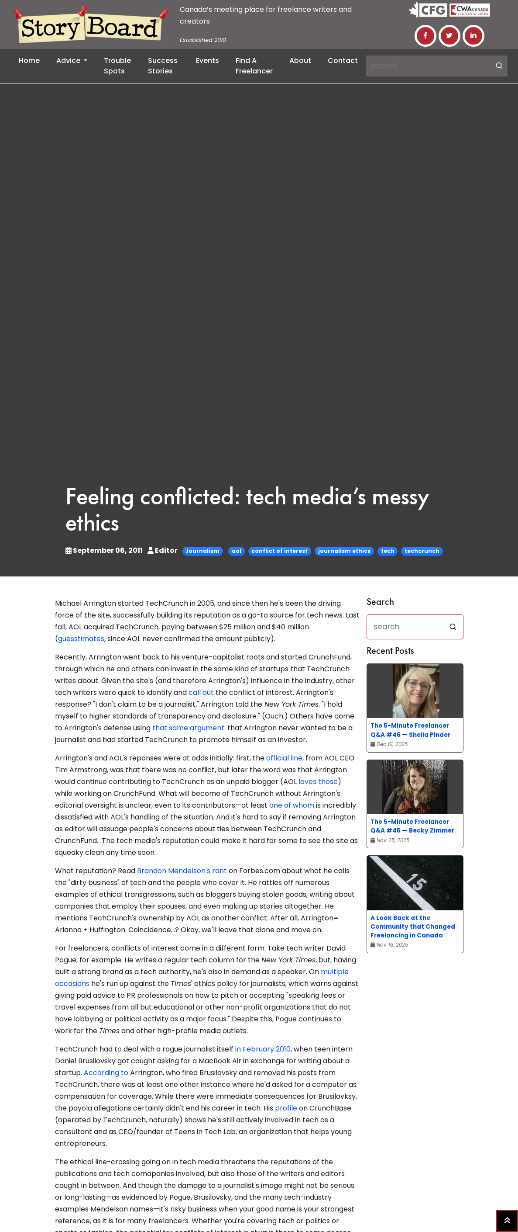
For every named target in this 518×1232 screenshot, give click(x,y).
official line (284, 758)
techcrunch (422, 551)
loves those (318, 782)
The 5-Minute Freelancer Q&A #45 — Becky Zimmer (412, 826)
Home (29, 61)
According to (106, 1073)
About (300, 61)
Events (207, 61)
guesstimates (81, 639)
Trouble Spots (117, 66)
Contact (343, 61)
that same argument (188, 728)
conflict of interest (279, 551)
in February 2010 (263, 1049)
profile (286, 1108)
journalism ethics (344, 551)
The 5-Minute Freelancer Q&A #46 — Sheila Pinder (410, 730)
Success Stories (163, 66)
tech (388, 551)
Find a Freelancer (254, 66)
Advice (69, 61)
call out (201, 692)
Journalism (202, 551)
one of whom (291, 805)
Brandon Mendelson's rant (182, 871)
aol (236, 551)
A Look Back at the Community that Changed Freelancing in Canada (412, 927)
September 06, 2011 (104, 550)
